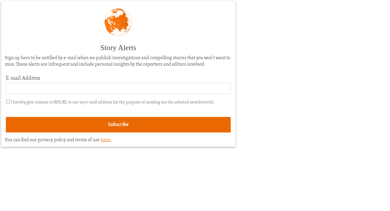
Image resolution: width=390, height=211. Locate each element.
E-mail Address (23, 78)
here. (106, 140)
